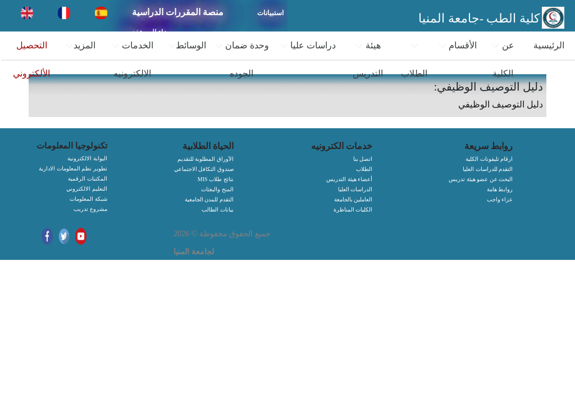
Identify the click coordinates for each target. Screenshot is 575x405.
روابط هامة (500, 189)
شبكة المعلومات (88, 199)
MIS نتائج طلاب (216, 179)
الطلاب (414, 60)
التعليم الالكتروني (86, 189)
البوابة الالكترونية (87, 158)
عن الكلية (502, 59)
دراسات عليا (308, 45)
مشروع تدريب (90, 209)
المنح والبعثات (217, 189)
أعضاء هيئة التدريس (349, 179)
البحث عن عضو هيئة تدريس (481, 179)
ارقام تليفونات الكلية (489, 159)
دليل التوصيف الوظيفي (500, 104)
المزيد (80, 45)
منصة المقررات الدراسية (177, 12)
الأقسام (457, 45)
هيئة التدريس (368, 59)
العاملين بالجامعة (353, 199)
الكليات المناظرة (353, 209)
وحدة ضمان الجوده (242, 59)
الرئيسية (548, 45)
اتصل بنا (363, 159)
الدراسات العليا (355, 189)
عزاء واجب (500, 199)
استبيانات (270, 13)
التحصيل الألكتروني (31, 59)
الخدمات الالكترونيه (132, 59)
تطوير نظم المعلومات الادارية (73, 168)
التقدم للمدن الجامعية (209, 199)
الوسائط (186, 45)
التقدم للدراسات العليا (488, 169)
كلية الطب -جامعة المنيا (479, 18)
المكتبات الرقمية (87, 179)
